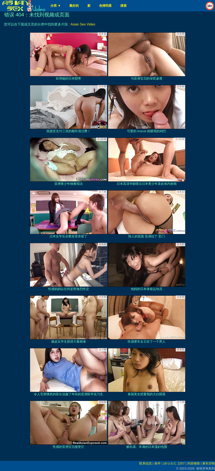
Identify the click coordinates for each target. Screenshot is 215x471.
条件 (157, 463)
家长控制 (208, 463)
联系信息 (145, 463)
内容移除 (193, 463)
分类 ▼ (55, 5)
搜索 (123, 5)
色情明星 (105, 5)
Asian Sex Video (83, 24)
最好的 (74, 5)
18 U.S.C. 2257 (174, 463)
